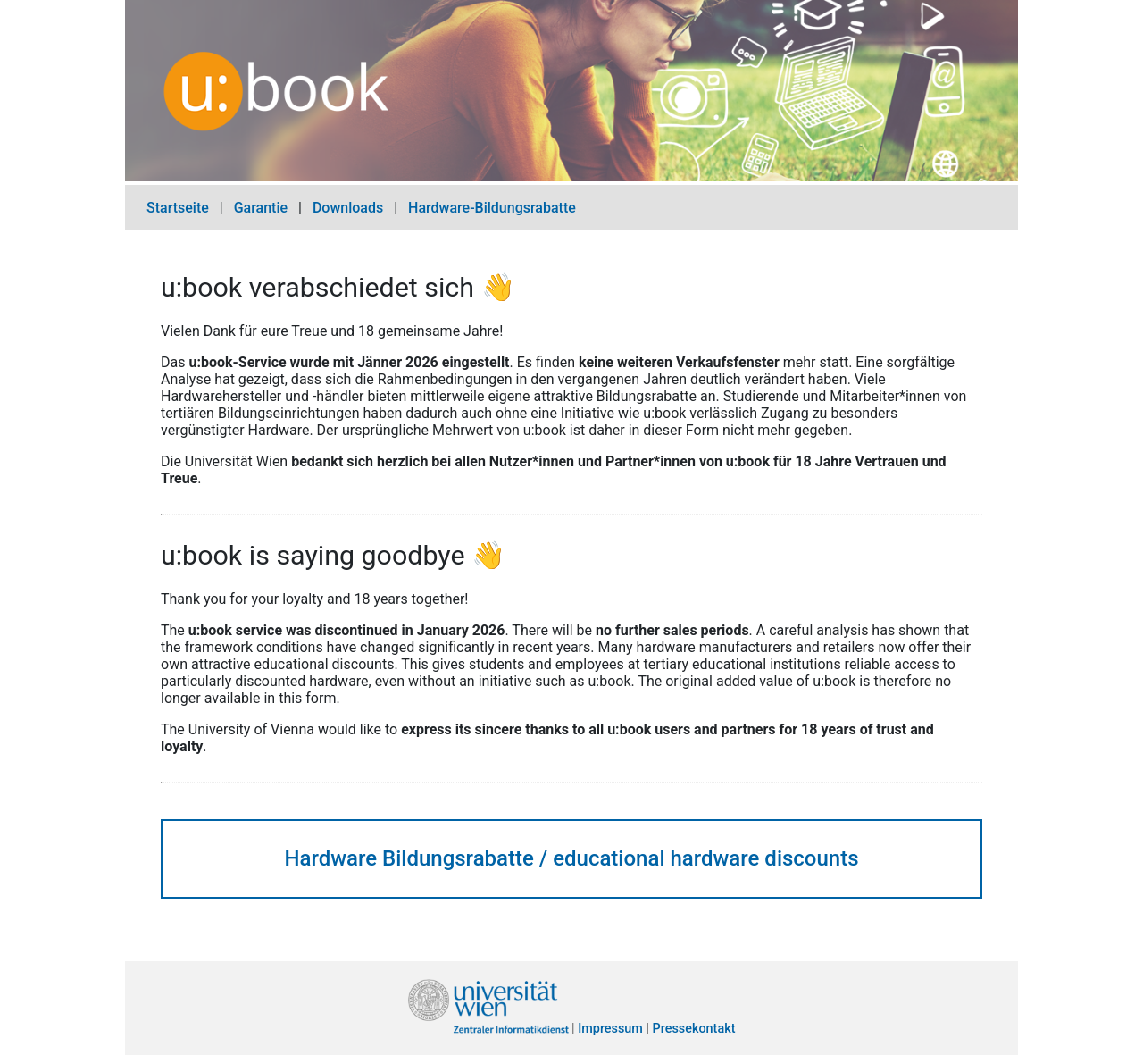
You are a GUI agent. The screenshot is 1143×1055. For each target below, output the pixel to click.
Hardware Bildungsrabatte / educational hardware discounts (571, 858)
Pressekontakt (694, 1029)
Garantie (261, 207)
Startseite (177, 207)
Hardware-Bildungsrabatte (492, 207)
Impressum (610, 1029)
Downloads (348, 207)
